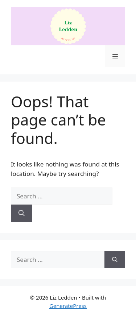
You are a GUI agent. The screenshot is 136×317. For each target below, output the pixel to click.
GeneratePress (68, 305)
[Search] (21, 213)
